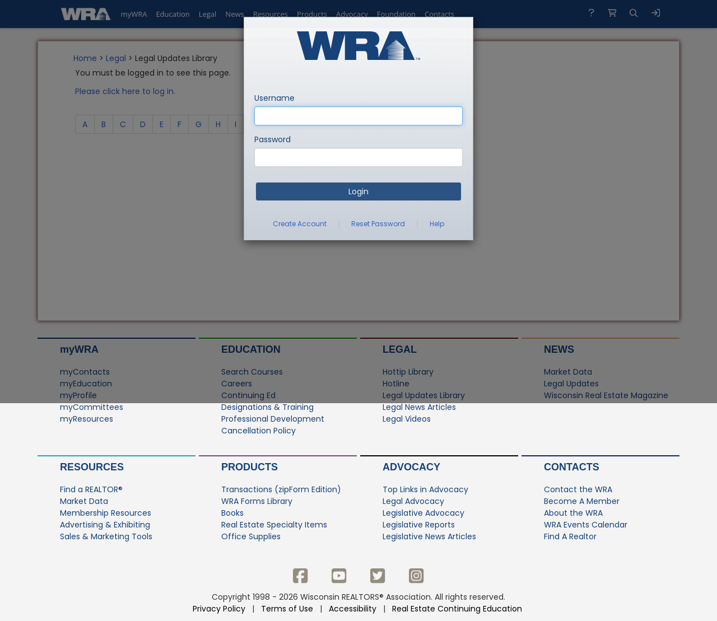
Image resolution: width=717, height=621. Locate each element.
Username (274, 98)
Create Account (300, 223)
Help (437, 223)
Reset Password (378, 223)
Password (272, 139)
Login (358, 191)
